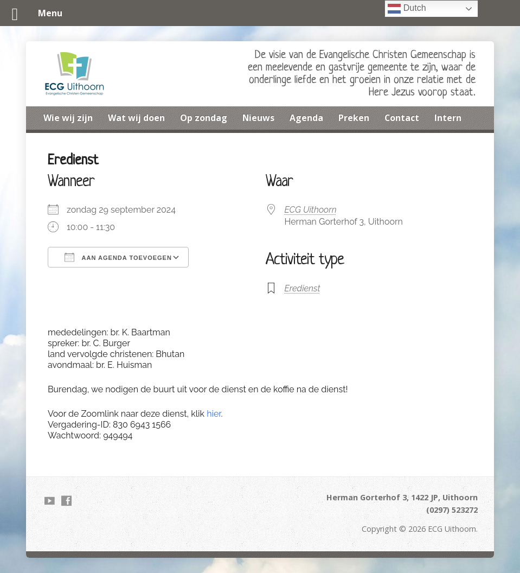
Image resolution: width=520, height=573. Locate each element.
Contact (401, 118)
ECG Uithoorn (311, 210)
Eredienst (302, 288)
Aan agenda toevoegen (118, 257)
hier (214, 414)
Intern (447, 118)
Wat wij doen (136, 118)
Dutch (407, 8)
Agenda (306, 118)
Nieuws (258, 118)
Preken (353, 118)
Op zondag (203, 118)
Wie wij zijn (68, 118)
